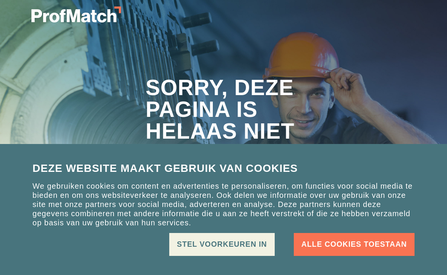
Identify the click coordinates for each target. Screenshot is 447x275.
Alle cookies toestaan (354, 244)
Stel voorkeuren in (222, 244)
